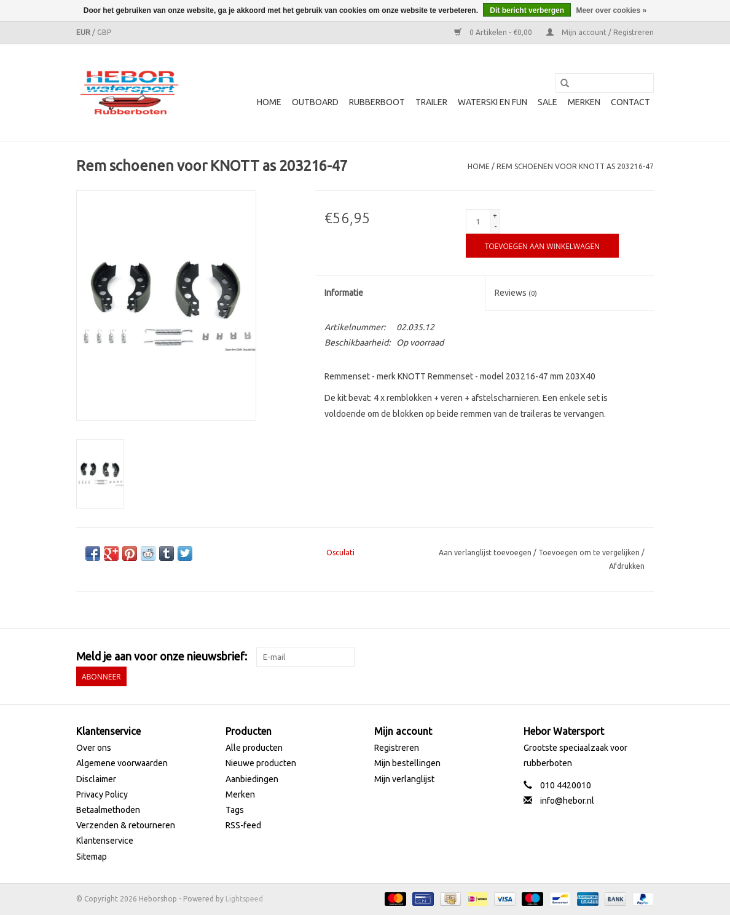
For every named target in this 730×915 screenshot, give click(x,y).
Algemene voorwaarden (122, 763)
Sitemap (91, 857)
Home (269, 102)
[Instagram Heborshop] (644, 657)
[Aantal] (478, 221)
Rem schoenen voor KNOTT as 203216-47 (575, 166)
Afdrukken (627, 566)
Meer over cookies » (611, 10)
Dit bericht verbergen (527, 10)
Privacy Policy (102, 794)
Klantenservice (104, 841)
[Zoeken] (604, 83)
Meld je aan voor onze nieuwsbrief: (161, 656)
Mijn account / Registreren (600, 32)
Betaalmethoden (108, 810)
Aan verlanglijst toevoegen (486, 553)
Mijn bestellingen (407, 763)
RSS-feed (243, 825)
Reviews (516, 293)
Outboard (315, 102)
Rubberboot (377, 102)
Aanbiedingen (252, 779)
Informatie (343, 293)
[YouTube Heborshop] (622, 657)
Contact (630, 102)
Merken (584, 102)
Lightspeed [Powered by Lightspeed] (244, 899)
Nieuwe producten (261, 763)
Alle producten (254, 748)
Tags (235, 810)
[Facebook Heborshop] (579, 657)
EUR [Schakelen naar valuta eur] (84, 32)
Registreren (396, 748)
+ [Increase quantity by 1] (495, 216)
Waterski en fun (492, 102)
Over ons (93, 748)
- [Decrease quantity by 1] (495, 227)
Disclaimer (96, 779)
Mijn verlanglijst (404, 779)
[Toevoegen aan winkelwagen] (542, 246)
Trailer (431, 102)
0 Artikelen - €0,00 (494, 32)
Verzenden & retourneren (125, 825)
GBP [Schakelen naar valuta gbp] (104, 32)
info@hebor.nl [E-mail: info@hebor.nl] (567, 801)
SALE (547, 102)
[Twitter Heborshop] (601, 657)
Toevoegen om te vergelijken (590, 553)
